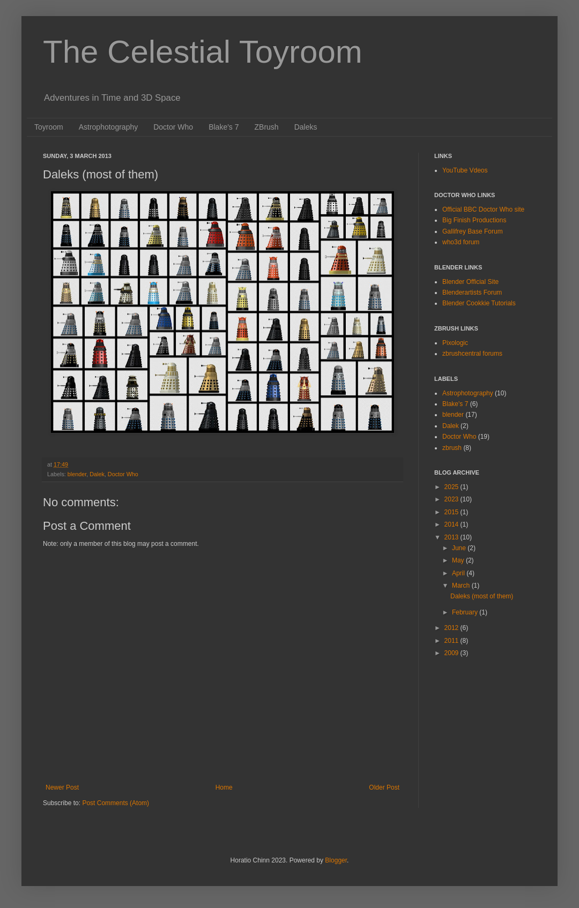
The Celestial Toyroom (202, 52)
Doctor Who (173, 127)
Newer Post (62, 787)
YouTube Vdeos (465, 170)
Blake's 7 (224, 127)
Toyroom (48, 127)
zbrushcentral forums (472, 353)
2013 (452, 537)
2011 (452, 640)
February (465, 612)
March (462, 585)
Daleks (305, 127)
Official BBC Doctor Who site (483, 209)
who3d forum (460, 242)
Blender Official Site (470, 282)
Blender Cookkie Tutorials (479, 303)
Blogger (336, 860)
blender (77, 474)
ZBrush (267, 127)
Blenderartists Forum (472, 292)
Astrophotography (108, 127)
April (459, 573)
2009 (452, 653)
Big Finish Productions (474, 220)
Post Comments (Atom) (115, 803)
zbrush (452, 448)
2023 (452, 499)
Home (224, 787)
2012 (452, 628)
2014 (452, 524)
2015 (452, 512)
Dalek (97, 474)
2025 (452, 487)
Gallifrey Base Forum (472, 231)
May (459, 560)
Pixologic (455, 343)
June (459, 548)
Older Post (384, 787)
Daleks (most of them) (481, 596)
